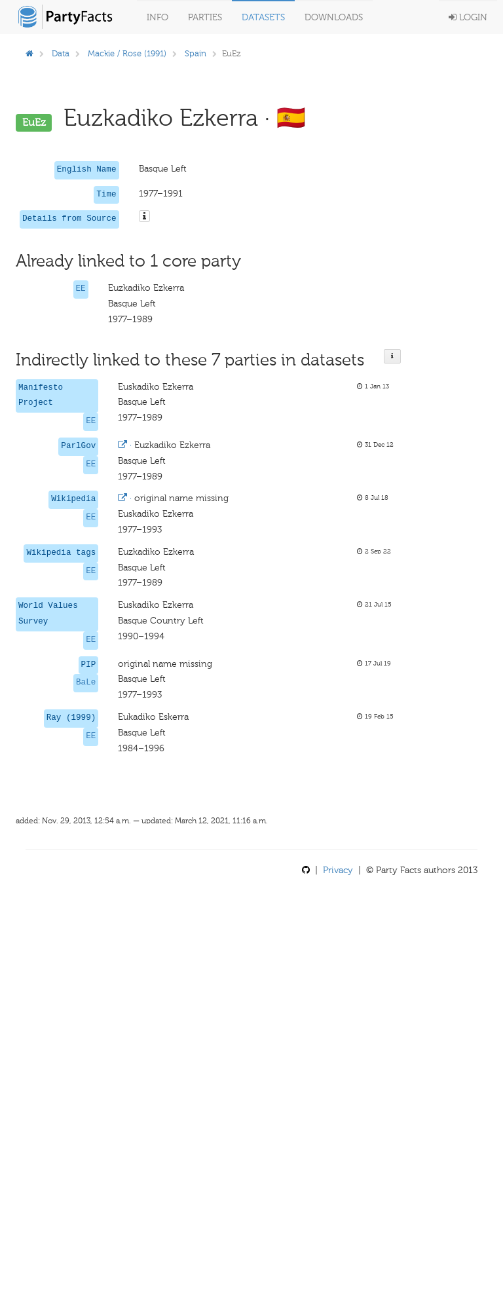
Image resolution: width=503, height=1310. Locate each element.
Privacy (338, 870)
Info (157, 17)
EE (81, 288)
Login (468, 17)
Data (60, 53)
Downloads (334, 17)
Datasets (263, 17)
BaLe (86, 682)
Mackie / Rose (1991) (127, 53)
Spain (195, 53)
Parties (205, 17)
